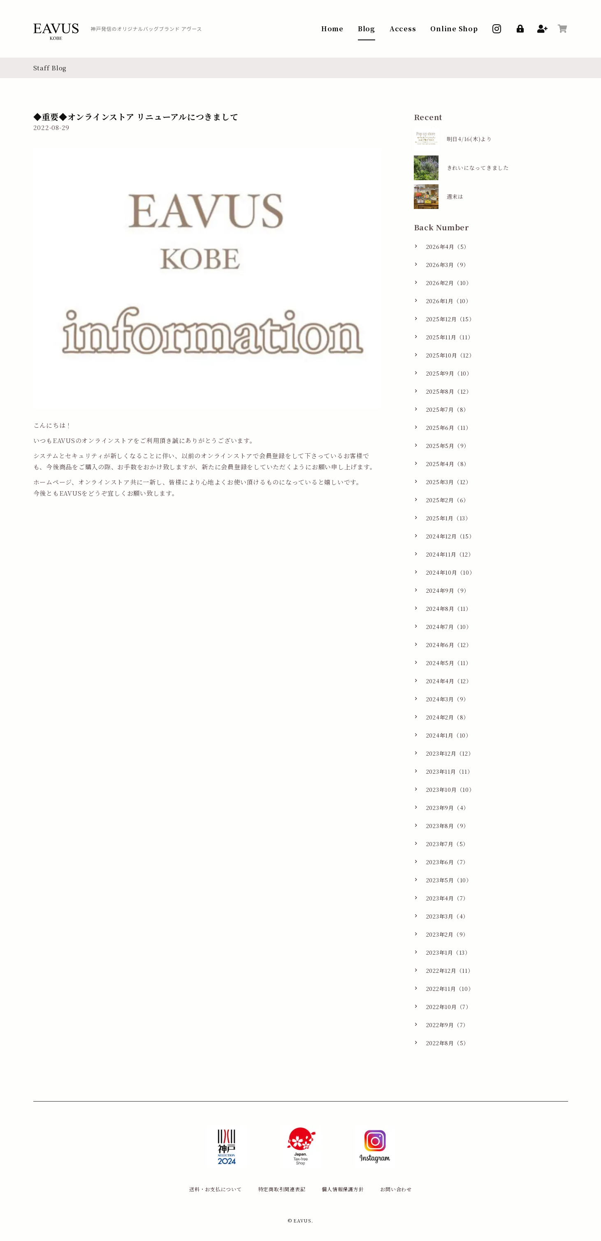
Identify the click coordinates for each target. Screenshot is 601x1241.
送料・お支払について (215, 1188)
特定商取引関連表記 (282, 1188)
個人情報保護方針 (343, 1188)
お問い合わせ (396, 1188)
